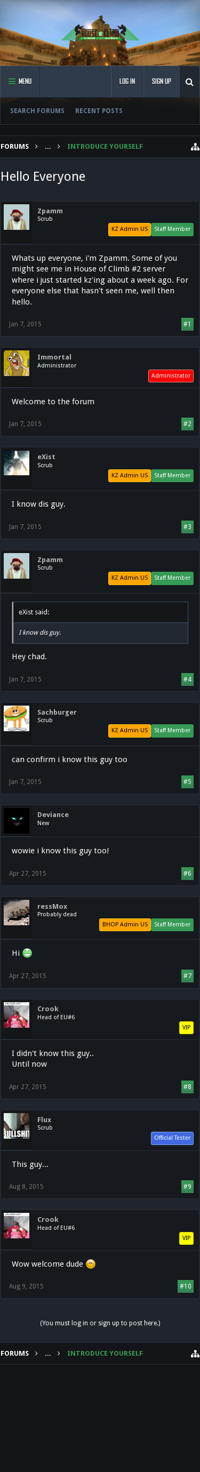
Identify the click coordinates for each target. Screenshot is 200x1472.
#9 (187, 1186)
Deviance (53, 815)
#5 (187, 782)
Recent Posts (99, 111)
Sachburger (57, 712)
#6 (187, 873)
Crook (48, 1009)
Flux (44, 1120)
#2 (187, 424)
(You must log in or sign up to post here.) (100, 1323)
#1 (187, 324)
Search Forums (37, 111)
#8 (187, 1087)
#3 (187, 527)
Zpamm (50, 211)
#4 (187, 679)
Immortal (54, 357)
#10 (185, 1286)
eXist (46, 457)
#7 (187, 976)
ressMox (52, 906)
